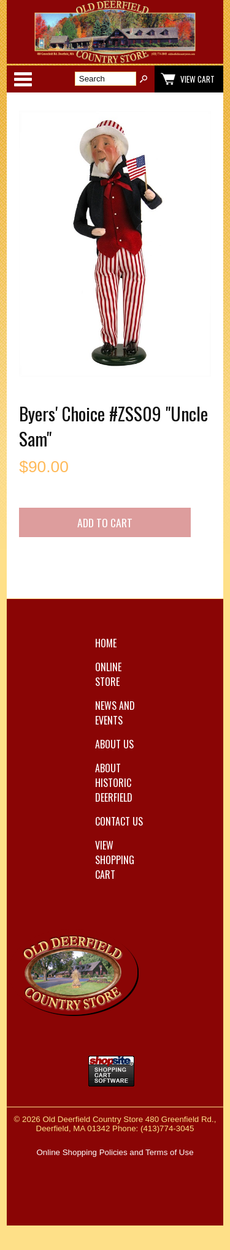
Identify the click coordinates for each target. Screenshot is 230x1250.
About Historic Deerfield (113, 783)
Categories (22, 79)
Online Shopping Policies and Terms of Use (114, 1152)
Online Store (108, 674)
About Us (114, 744)
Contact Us (119, 821)
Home (106, 643)
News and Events (115, 713)
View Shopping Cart (114, 860)
